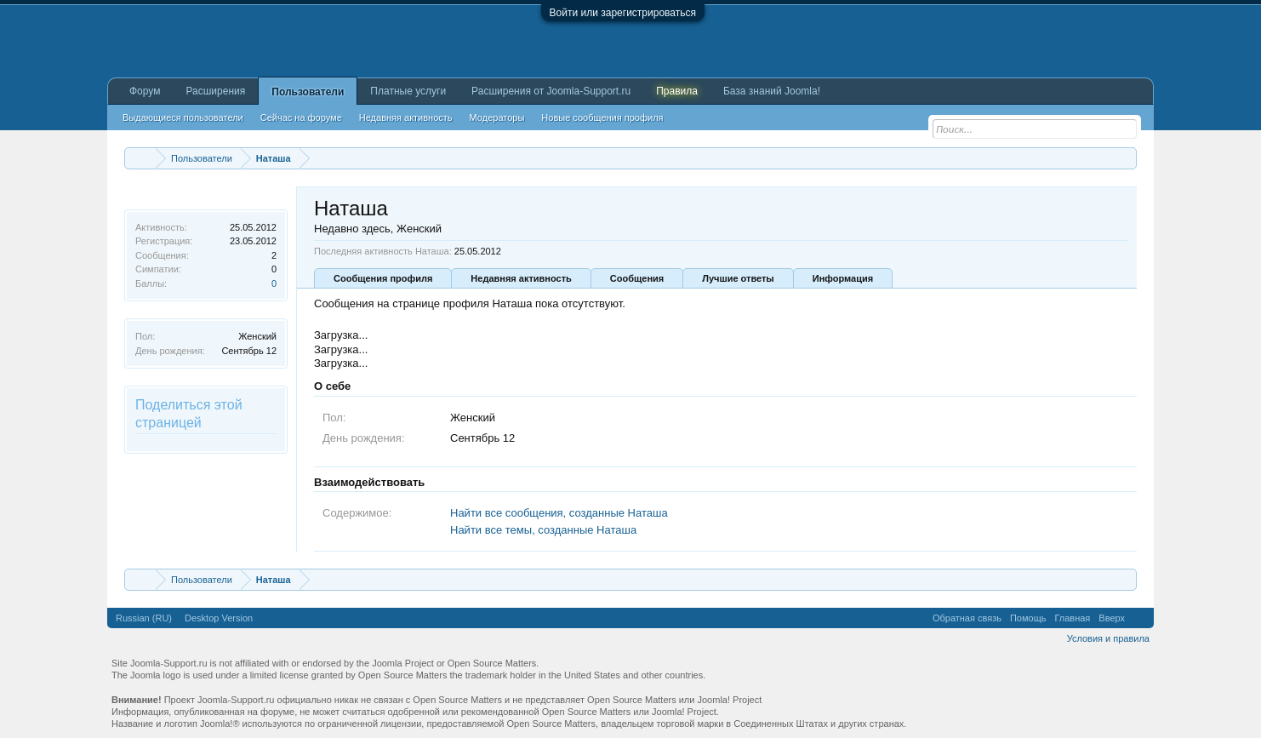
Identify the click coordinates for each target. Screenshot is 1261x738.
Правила (677, 91)
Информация (843, 278)
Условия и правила (1108, 638)
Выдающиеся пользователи (183, 117)
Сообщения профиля (383, 278)
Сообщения (637, 278)
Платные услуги (408, 91)
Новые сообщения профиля (602, 117)
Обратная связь (967, 618)
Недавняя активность (521, 278)
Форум (144, 91)
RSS (1139, 618)
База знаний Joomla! (771, 91)
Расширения (215, 91)
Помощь (1028, 618)
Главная (1072, 618)
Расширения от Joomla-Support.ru (550, 91)
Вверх (1111, 618)
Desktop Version (219, 618)
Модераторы (497, 117)
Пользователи (307, 92)
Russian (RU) (144, 618)
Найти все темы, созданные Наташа (543, 529)
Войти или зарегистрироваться (623, 13)
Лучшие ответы (738, 278)
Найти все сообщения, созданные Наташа (559, 512)
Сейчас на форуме (301, 117)
